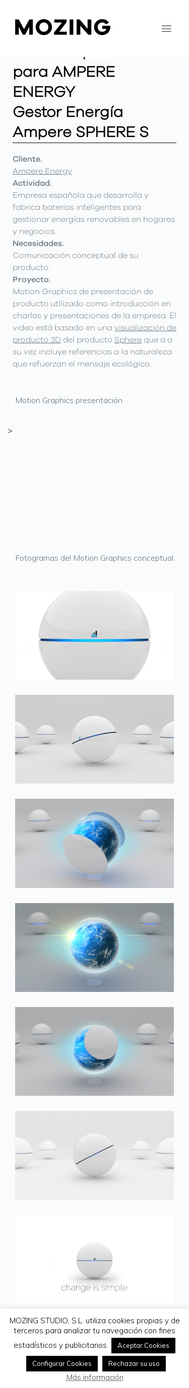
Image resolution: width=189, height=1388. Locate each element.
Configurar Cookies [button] (62, 1363)
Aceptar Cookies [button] (143, 1345)
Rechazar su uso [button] (134, 1363)
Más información (94, 1377)
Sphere (128, 340)
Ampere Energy (42, 171)
